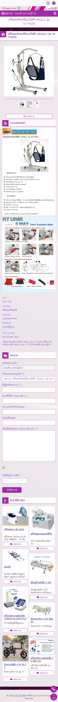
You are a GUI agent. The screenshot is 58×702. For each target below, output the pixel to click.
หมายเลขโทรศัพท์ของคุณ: (13, 407)
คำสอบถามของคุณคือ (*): (13, 374)
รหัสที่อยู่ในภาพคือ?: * (12, 475)
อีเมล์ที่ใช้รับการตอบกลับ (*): (14, 396)
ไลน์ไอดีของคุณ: (9, 418)
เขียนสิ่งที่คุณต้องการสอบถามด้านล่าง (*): (20, 429)
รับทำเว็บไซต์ (19, 695)
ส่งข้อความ (12, 490)
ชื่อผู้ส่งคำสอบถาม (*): (11, 385)
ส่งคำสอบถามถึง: (9, 363)
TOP (54, 697)
